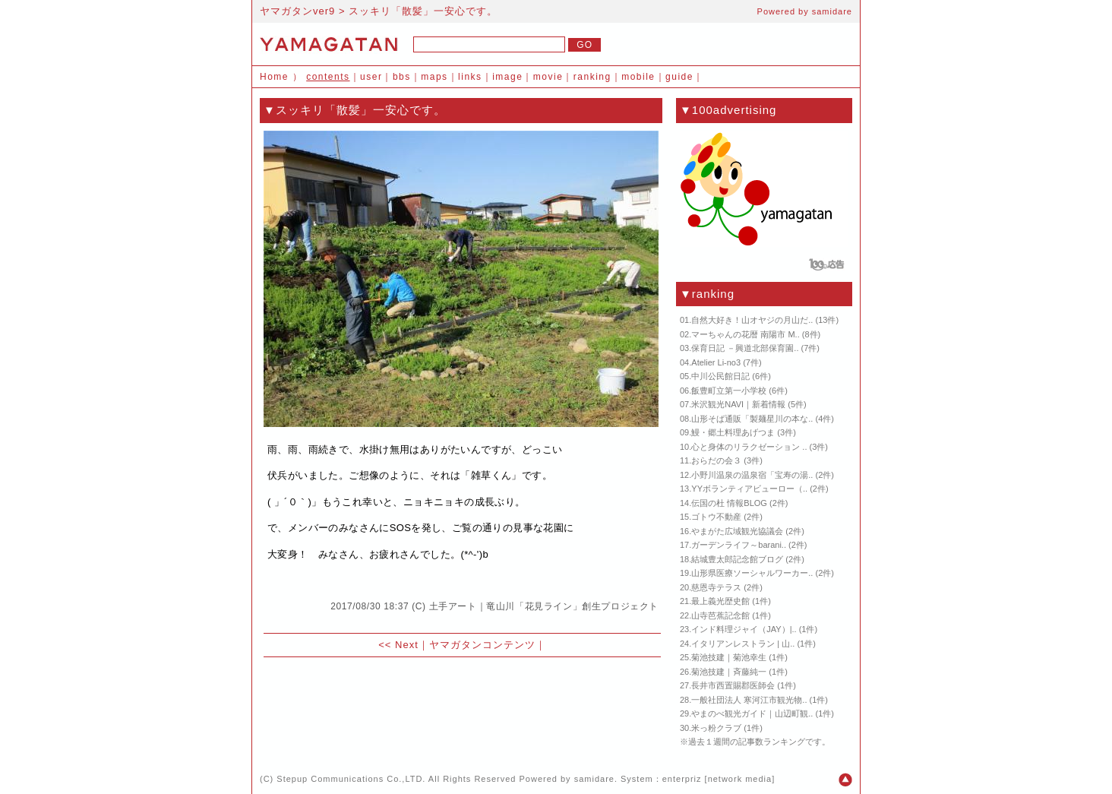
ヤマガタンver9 (297, 11)
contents (327, 76)
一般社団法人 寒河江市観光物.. (749, 699)
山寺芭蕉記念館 (720, 615)
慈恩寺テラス (716, 587)
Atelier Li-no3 (716, 362)
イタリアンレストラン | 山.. (743, 643)
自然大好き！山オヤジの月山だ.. (752, 319)
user (371, 76)
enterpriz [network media (717, 778)
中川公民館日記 (720, 376)
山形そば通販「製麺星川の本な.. (752, 418)
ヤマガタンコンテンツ (482, 644)
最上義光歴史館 (720, 601)
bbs (402, 76)
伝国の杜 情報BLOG (729, 503)
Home (274, 76)
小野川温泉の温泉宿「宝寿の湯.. (752, 474)
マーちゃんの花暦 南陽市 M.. (745, 334)
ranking (592, 76)
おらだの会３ (716, 460)
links (470, 76)
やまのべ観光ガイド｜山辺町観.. (752, 713)
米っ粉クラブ (716, 727)
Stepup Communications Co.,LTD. (350, 778)
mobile (638, 76)
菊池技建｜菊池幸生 (728, 657)
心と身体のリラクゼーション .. (749, 446)
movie (548, 76)
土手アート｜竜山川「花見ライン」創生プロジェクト (544, 606)
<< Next (398, 644)
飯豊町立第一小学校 (728, 390)
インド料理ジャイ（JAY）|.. (743, 629)
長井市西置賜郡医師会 (733, 685)
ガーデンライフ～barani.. (738, 544)
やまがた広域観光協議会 (737, 531)
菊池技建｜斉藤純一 (728, 671)
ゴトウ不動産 (716, 516)
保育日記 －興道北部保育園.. (744, 348)
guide (679, 76)
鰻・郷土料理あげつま (733, 432)
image (507, 76)
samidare (832, 11)
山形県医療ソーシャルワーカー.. (752, 572)
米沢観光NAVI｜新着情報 (738, 404)
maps (434, 76)
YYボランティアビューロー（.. (749, 488)
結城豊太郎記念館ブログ (737, 559)
